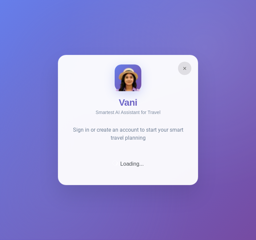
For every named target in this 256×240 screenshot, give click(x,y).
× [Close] (185, 68)
